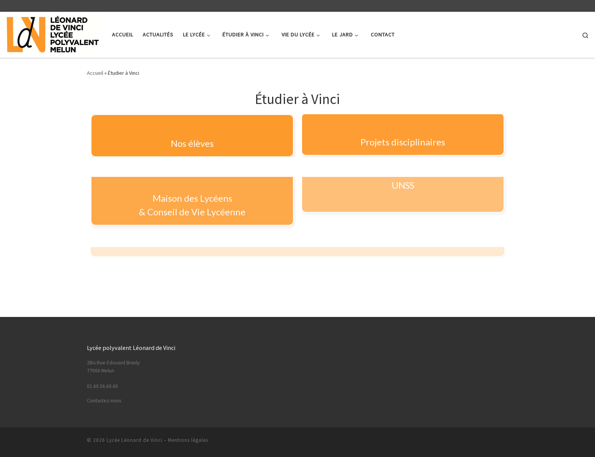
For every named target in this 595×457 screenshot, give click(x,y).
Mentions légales (188, 440)
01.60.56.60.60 (102, 386)
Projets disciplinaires (402, 138)
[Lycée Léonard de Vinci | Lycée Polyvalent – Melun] (53, 33)
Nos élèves (192, 142)
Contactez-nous (104, 400)
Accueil (95, 72)
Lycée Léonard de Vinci (134, 440)
